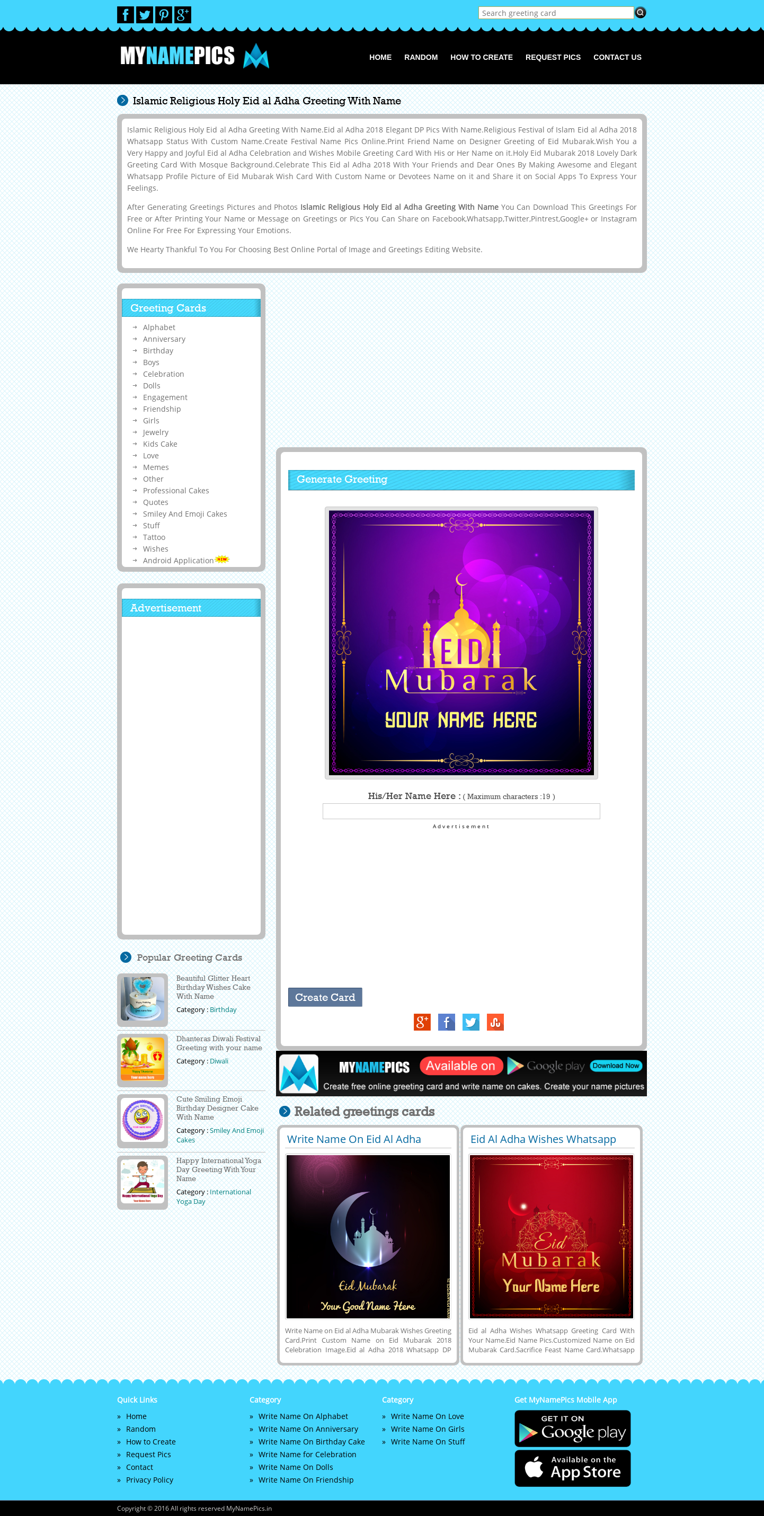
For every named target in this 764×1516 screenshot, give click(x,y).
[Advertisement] (460, 360)
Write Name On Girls (428, 1429)
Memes (156, 467)
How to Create (481, 57)
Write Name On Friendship (306, 1480)
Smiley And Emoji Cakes (185, 514)
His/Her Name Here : (461, 796)
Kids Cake (160, 444)
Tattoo (154, 537)
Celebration (163, 374)
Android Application (186, 560)
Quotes (155, 502)
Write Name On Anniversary (308, 1429)
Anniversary (164, 339)
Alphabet (159, 327)
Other (153, 479)
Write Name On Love (427, 1416)
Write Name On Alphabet (303, 1416)
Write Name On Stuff (428, 1442)
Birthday (158, 350)
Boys (151, 362)
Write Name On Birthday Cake (312, 1442)
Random (421, 57)
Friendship (162, 409)
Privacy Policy (149, 1480)
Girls (151, 420)
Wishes (155, 549)
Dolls (152, 385)
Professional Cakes (176, 490)
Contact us (617, 57)
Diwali (219, 1061)
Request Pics (553, 57)
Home (380, 57)
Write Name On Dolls (296, 1467)
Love (151, 455)
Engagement (165, 397)
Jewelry (155, 432)
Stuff (151, 525)
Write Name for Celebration (308, 1454)
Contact (139, 1467)
